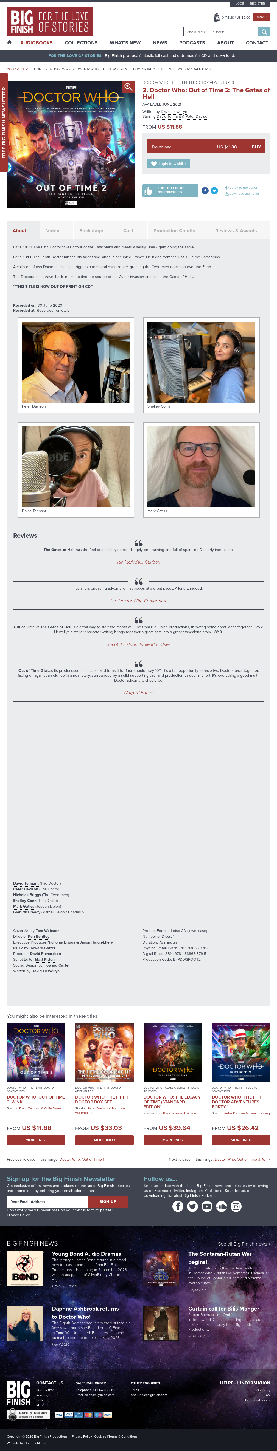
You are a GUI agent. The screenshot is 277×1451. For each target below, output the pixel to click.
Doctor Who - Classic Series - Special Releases (171, 1089)
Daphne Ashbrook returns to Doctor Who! (85, 1312)
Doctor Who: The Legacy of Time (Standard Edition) (172, 1102)
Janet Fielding (259, 1113)
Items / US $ (236, 17)
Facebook (163, 1191)
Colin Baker (52, 1108)
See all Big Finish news (242, 1244)
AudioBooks (36, 42)
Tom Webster (47, 931)
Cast (128, 230)
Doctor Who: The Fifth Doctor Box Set (101, 1099)
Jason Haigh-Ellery (96, 942)
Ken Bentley (38, 936)
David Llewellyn (174, 111)
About (225, 42)
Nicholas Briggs (27, 895)
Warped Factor (139, 692)
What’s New (125, 42)
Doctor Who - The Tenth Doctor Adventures (172, 69)
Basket (262, 17)
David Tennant (169, 116)
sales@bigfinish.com (99, 1394)
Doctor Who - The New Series (102, 69)
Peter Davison (197, 116)
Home (39, 69)
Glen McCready (26, 912)
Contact (257, 42)
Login (240, 3)
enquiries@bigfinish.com (149, 1394)
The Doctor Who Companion (138, 600)
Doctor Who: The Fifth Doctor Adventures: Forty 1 (238, 1102)
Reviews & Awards (236, 230)
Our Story (263, 1390)
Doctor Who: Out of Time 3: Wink (36, 1099)
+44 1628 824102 (105, 1389)
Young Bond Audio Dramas (87, 1253)
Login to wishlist (172, 164)
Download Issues (257, 1400)
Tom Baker (164, 1113)
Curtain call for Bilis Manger (224, 1308)
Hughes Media (35, 1443)
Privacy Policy (18, 1215)
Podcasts (192, 42)
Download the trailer (244, 193)
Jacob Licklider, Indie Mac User (138, 644)
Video (52, 230)
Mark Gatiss (23, 906)
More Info (36, 1140)
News (160, 42)
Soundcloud (235, 1191)
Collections (81, 42)
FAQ (267, 1395)
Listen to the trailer (243, 187)
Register (257, 3)
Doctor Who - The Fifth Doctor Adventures (98, 1089)
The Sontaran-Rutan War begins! (220, 1257)
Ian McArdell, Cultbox (138, 562)
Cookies (100, 1436)
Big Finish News (32, 1243)
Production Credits (174, 230)
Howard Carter (41, 948)
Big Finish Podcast (199, 1195)
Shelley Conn (25, 901)
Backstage (91, 230)
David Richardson (45, 954)
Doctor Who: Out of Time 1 (82, 1159)
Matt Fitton (44, 959)
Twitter (178, 1191)
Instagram (194, 1191)
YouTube (212, 1191)
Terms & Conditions (123, 1436)
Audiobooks (60, 69)
